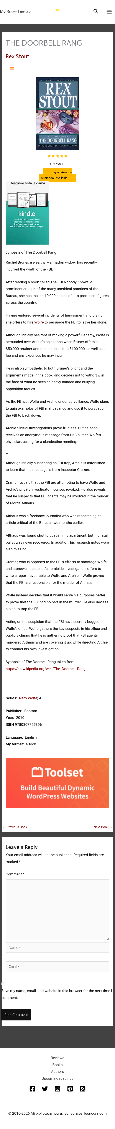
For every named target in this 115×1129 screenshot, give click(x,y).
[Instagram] (57, 1089)
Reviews (57, 1058)
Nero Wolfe (28, 698)
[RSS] (82, 1089)
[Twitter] (45, 1089)
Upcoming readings (58, 1078)
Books (57, 1065)
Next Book (103, 827)
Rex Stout (17, 56)
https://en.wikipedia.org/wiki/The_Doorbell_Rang (45, 669)
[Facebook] (32, 1089)
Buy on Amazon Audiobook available (55, 175)
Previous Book (14, 827)
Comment (15, 874)
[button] (96, 12)
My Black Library (15, 12)
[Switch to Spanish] (57, 10)
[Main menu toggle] (109, 12)
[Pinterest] (70, 1089)
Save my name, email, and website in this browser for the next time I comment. (56, 994)
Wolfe (39, 322)
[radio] (49, 156)
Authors (57, 1071)
